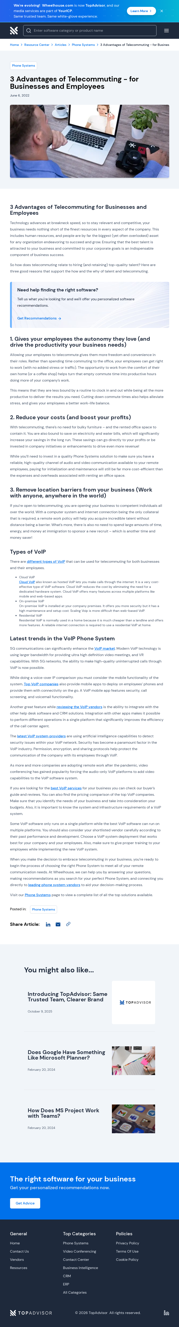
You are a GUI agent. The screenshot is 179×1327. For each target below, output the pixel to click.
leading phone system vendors (54, 884)
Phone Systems (23, 65)
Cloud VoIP (27, 582)
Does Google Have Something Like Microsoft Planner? (66, 1055)
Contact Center (76, 1259)
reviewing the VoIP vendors (79, 706)
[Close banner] (162, 11)
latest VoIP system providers (41, 736)
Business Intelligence (80, 1267)
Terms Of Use (127, 1251)
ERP (66, 1284)
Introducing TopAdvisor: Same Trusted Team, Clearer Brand (67, 996)
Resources (18, 1267)
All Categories (75, 1292)
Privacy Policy (127, 1243)
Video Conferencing (79, 1251)
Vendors (17, 1259)
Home (15, 1243)
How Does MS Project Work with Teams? (63, 1113)
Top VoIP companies (41, 684)
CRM (67, 1276)
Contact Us (19, 1251)
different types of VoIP (46, 561)
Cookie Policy (127, 1259)
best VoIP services (66, 788)
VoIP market (104, 648)
